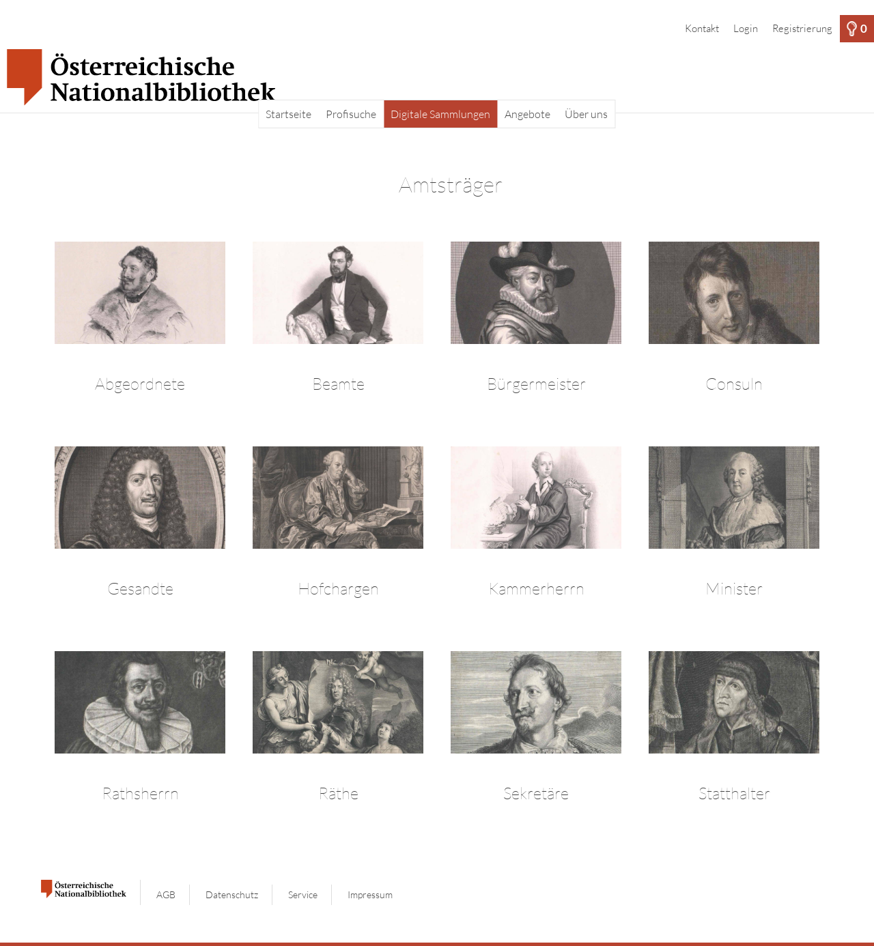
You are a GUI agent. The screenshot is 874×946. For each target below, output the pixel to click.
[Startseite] (437, 77)
